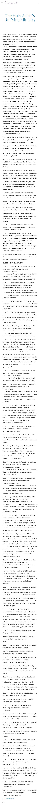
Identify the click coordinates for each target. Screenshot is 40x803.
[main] (20, 17)
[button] (2, 2)
